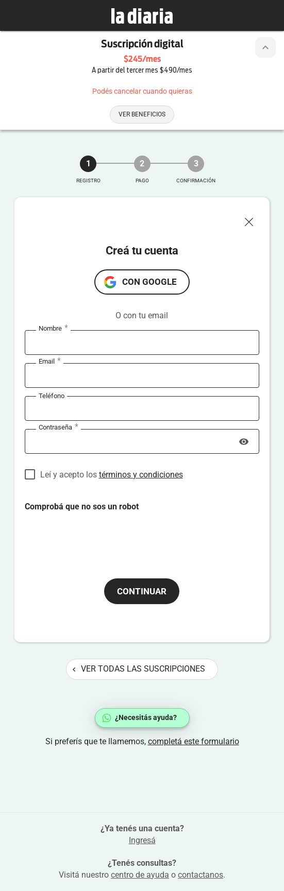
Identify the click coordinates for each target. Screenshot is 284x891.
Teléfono (51, 396)
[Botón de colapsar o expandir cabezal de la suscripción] (265, 47)
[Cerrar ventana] (253, 219)
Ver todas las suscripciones (139, 669)
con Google (149, 282)
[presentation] (103, 532)
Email (50, 361)
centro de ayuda (140, 875)
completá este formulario (193, 741)
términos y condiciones (141, 474)
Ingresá (142, 840)
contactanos (200, 875)
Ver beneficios (142, 114)
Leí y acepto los (111, 474)
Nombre (53, 328)
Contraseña (58, 427)
